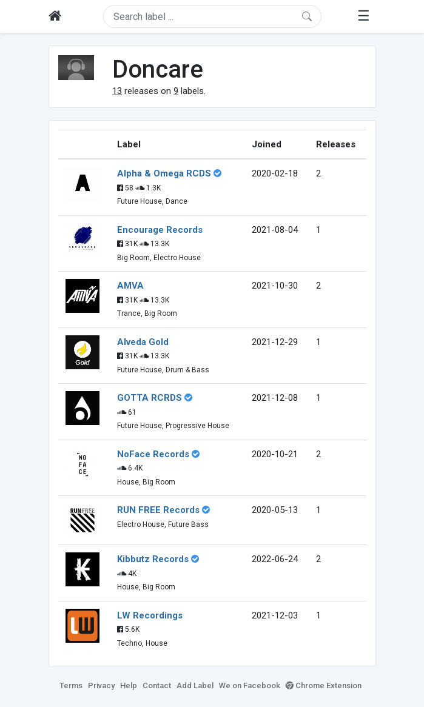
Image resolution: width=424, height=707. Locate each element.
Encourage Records (160, 229)
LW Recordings (150, 615)
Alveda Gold (143, 342)
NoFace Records (153, 454)
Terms (70, 685)
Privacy (101, 685)
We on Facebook (249, 685)
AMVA (130, 285)
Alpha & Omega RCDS (164, 173)
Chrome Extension (324, 685)
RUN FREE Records (158, 509)
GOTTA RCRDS (149, 397)
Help (128, 685)
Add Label (195, 685)
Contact (157, 685)
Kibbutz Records (153, 559)
